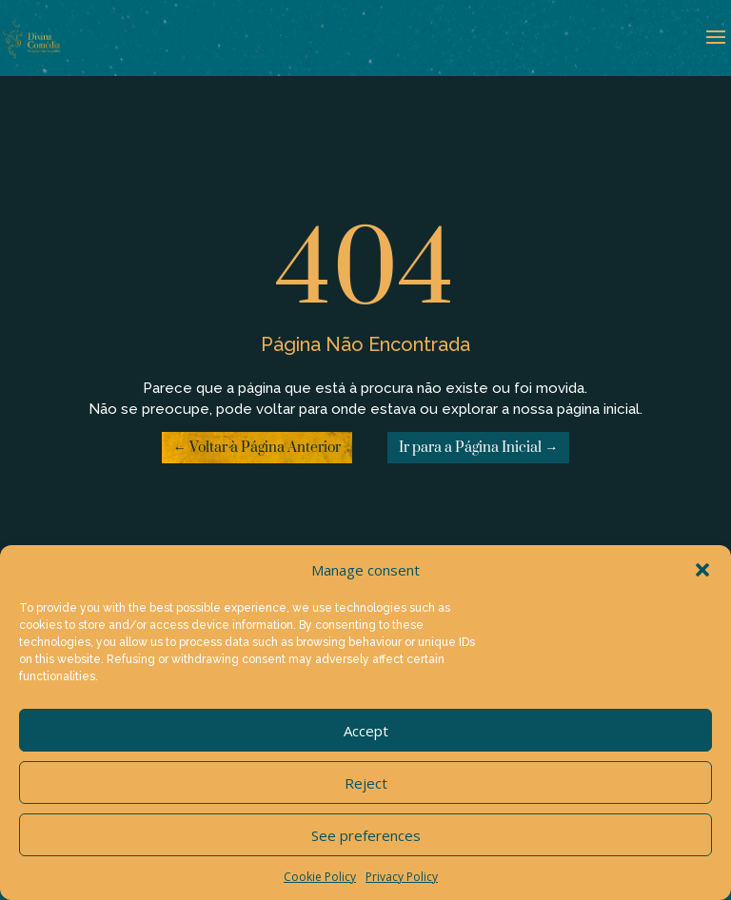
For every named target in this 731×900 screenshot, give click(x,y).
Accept (366, 730)
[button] (702, 569)
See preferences (366, 835)
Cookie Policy (320, 877)
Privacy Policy (402, 877)
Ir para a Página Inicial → (478, 448)
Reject (366, 782)
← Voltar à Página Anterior (257, 448)
